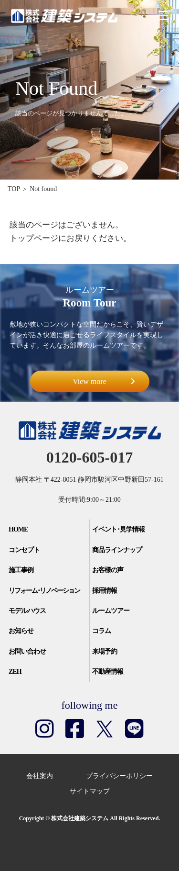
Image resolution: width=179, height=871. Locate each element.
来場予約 (104, 651)
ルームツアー (110, 610)
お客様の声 (107, 570)
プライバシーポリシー (119, 776)
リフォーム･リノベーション (44, 590)
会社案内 (39, 776)
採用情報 (104, 590)
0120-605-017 (89, 457)
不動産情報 (107, 671)
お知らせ (21, 630)
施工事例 (21, 570)
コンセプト (24, 550)
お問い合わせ (27, 651)
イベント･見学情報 (118, 529)
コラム (101, 630)
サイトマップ (90, 791)
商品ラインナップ (117, 550)
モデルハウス (27, 610)
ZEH (15, 671)
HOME (18, 529)
